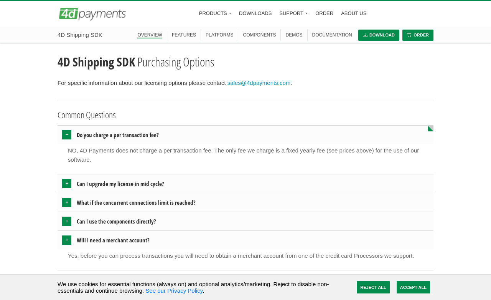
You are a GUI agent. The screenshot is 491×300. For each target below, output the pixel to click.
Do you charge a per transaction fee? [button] (118, 134)
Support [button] (291, 13)
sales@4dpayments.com (258, 83)
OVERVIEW (149, 35)
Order (324, 13)
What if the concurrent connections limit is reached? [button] (136, 202)
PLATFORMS (219, 35)
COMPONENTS (259, 35)
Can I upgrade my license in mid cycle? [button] (120, 183)
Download (379, 35)
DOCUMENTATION (332, 35)
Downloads (255, 13)
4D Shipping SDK (80, 34)
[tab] (245, 135)
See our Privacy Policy (174, 290)
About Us (353, 13)
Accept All (413, 287)
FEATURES (184, 35)
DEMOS (293, 35)
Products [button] (213, 13)
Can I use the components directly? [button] (116, 221)
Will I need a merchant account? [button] (113, 240)
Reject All (373, 287)
